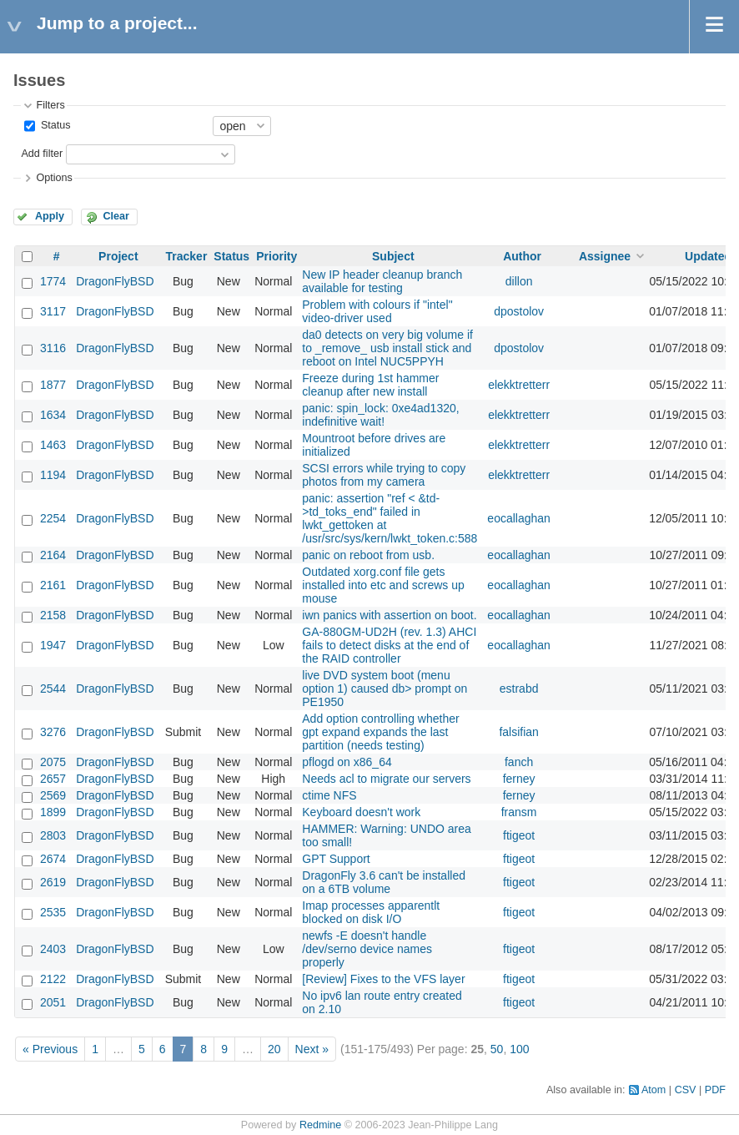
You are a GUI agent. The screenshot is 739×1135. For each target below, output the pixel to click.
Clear (116, 216)
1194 (53, 475)
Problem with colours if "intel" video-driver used (377, 311)
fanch (519, 762)
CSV (685, 1090)
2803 (53, 835)
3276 (53, 732)
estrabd (519, 688)
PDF (715, 1090)
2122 (53, 979)
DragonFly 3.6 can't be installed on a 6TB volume (383, 882)
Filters (50, 105)
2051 (53, 1002)
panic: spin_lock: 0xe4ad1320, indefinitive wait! (380, 414)
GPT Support (336, 858)
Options (54, 178)
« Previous (50, 1049)
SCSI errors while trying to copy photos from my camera (383, 475)
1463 (53, 444)
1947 (53, 645)
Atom (653, 1090)
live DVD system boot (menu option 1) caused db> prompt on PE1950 (384, 688)
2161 (53, 585)
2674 (53, 858)
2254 (53, 518)
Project (118, 256)
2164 (53, 555)
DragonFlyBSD (114, 281)
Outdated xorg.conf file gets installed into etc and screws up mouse (383, 585)
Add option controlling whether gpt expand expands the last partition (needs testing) (380, 732)
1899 (53, 812)
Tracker (187, 256)
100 (519, 1049)
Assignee (605, 256)
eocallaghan (518, 518)
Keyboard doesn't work (361, 812)
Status (54, 125)
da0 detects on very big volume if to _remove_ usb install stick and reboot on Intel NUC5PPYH (387, 348)
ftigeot (519, 835)
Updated (708, 256)
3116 (53, 348)
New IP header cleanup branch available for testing (382, 281)
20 (274, 1049)
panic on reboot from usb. (368, 555)
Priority (276, 256)
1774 (53, 281)
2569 (53, 795)
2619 (53, 882)
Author (522, 256)
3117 (53, 311)
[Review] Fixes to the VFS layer (383, 979)
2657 (53, 778)
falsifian (518, 732)
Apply (49, 216)
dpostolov (519, 311)
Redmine (320, 1125)
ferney (519, 778)
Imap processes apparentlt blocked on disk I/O (371, 912)
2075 (53, 762)
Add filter (42, 153)
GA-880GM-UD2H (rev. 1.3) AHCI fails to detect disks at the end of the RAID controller (389, 645)
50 (497, 1049)
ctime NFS (329, 795)
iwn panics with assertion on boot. (389, 615)
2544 (53, 688)
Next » (312, 1049)
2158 (53, 615)
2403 (53, 949)
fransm (519, 812)
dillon (519, 281)
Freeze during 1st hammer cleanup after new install (370, 384)
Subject (393, 256)
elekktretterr (519, 384)
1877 (53, 384)
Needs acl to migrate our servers (386, 778)
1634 (53, 414)
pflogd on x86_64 (346, 762)
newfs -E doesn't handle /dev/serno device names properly (367, 949)
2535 (53, 912)
